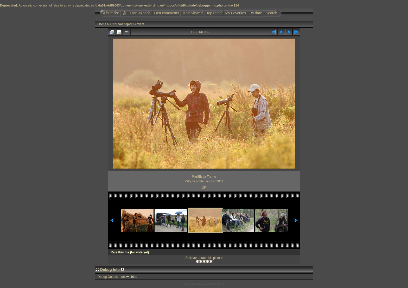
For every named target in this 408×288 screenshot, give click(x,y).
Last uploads (140, 13)
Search (271, 13)
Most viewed (192, 13)
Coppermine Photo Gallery (210, 284)
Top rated (213, 13)
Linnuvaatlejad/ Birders (127, 24)
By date (256, 13)
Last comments (166, 13)
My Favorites (235, 13)
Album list (111, 13)
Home (102, 24)
